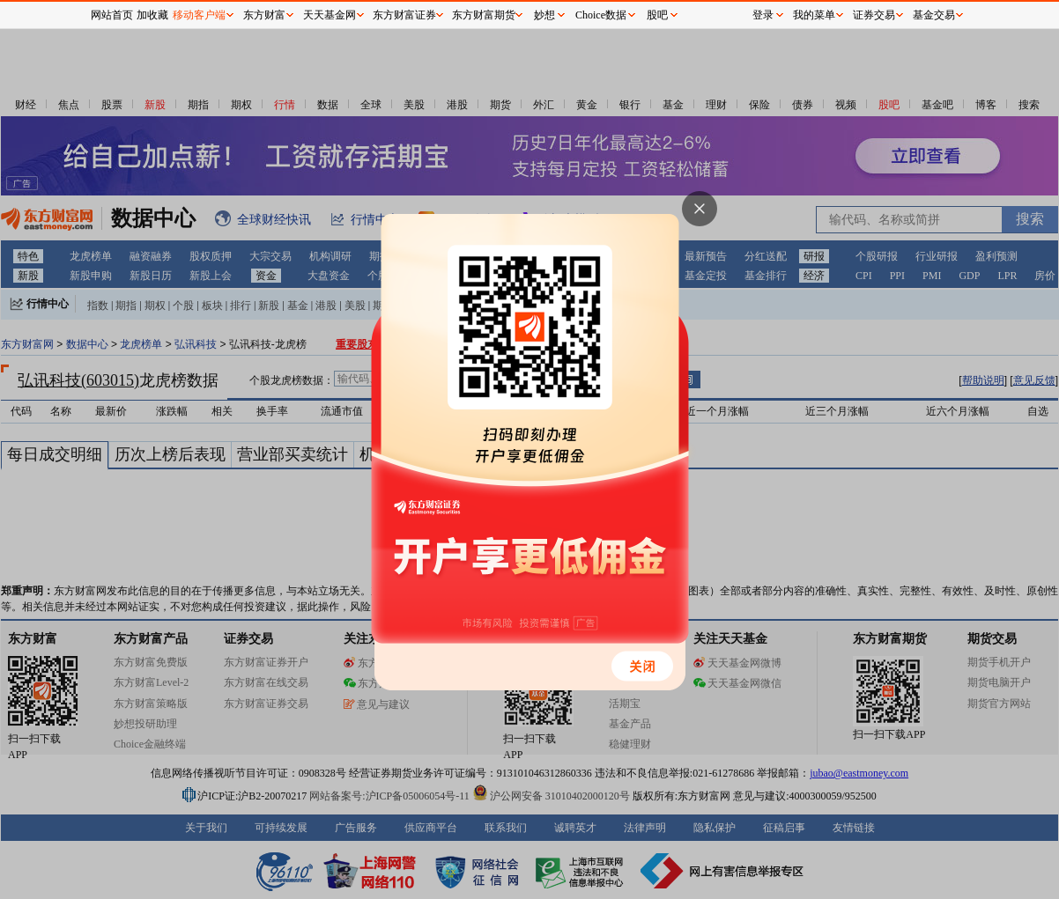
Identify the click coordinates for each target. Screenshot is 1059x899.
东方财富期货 (483, 15)
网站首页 (112, 15)
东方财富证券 (404, 15)
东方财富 (264, 15)
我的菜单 (814, 15)
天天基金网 (329, 15)
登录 (763, 15)
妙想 (544, 15)
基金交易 (934, 15)
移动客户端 (199, 15)
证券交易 (874, 15)
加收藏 (152, 15)
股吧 (657, 15)
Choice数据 (600, 15)
